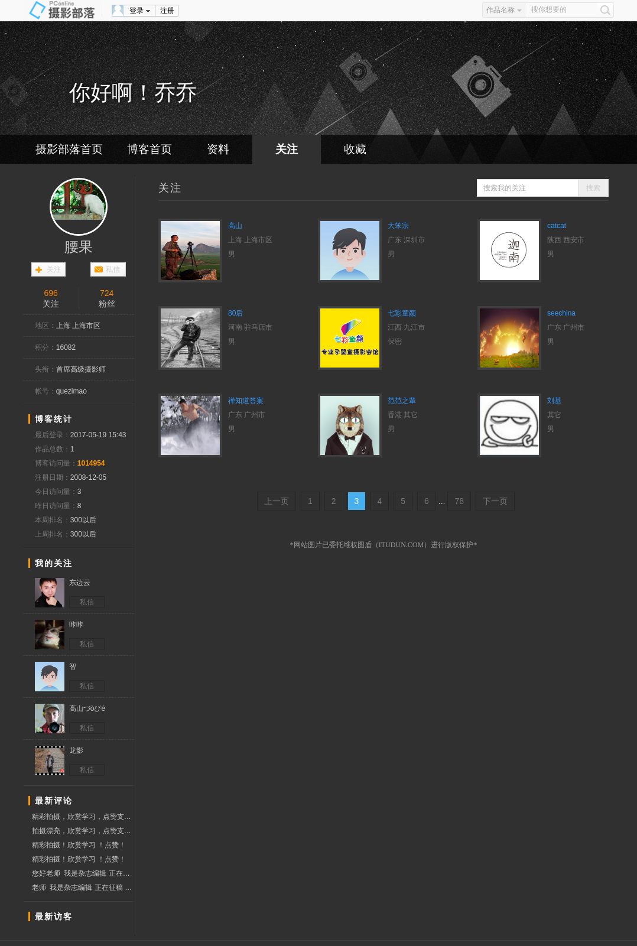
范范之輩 (402, 400)
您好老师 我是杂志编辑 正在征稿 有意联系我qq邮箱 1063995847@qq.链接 (83, 873)
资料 (218, 149)
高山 (235, 226)
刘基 (554, 400)
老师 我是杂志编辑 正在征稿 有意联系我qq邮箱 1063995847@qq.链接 (83, 887)
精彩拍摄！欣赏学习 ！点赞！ (79, 845)
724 (106, 293)
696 (50, 293)
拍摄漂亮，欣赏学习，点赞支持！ (83, 831)
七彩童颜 (402, 313)
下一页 (495, 501)
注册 (167, 10)
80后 (235, 313)
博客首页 (149, 149)
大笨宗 (398, 226)
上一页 (276, 501)
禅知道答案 (246, 400)
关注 (286, 149)
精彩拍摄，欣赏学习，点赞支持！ (83, 817)
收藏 (355, 149)
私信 (113, 269)
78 (459, 501)
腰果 (78, 247)
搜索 (593, 188)
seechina (561, 313)
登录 (136, 10)
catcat (556, 226)
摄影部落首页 (69, 149)
